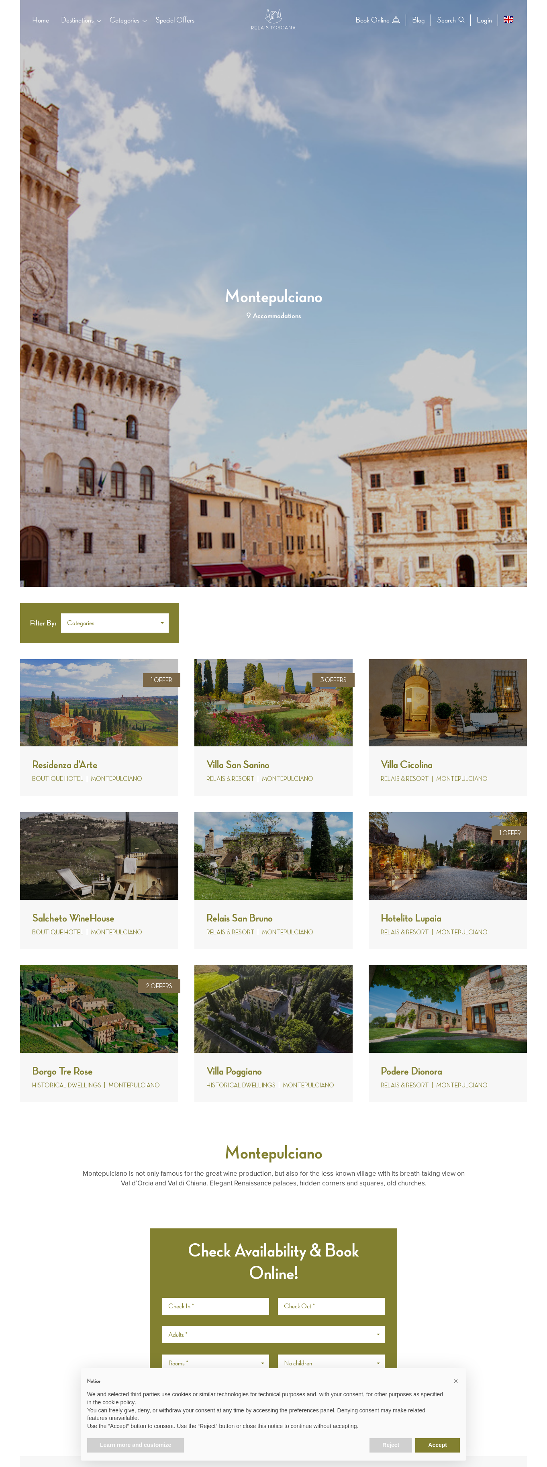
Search (451, 20)
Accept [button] (437, 1445)
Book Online (377, 20)
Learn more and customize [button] (135, 1445)
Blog (418, 20)
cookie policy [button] (118, 1402)
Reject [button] (390, 1445)
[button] (115, 623)
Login (484, 20)
